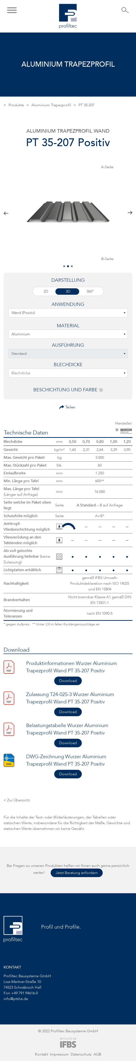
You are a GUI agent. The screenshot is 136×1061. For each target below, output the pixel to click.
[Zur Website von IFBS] (68, 1042)
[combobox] (68, 312)
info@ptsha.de (16, 998)
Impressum (59, 1054)
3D (68, 291)
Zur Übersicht (17, 800)
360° (90, 291)
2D (46, 291)
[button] (12, 11)
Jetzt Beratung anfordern (77, 872)
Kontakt (41, 1054)
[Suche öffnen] (125, 11)
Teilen (70, 407)
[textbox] (68, 312)
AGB (97, 1054)
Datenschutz (81, 1054)
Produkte (16, 105)
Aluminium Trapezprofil (51, 105)
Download (68, 680)
